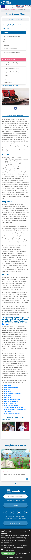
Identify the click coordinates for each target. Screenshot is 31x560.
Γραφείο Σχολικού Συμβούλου (11, 68)
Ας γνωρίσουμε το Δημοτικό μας (12, 36)
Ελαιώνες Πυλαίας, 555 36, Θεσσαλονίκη (15, 518)
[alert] (15, 544)
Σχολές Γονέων (7, 82)
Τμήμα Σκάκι (7, 395)
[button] (15, 483)
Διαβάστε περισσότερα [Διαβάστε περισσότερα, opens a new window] (6, 542)
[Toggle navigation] (29, 2)
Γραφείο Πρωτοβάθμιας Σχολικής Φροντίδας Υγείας (12, 64)
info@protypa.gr (19, 516)
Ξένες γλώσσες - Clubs (9, 59)
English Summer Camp (9, 79)
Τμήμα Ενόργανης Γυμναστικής (12, 393)
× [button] (29, 530)
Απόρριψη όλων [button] (22, 553)
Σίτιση (5, 56)
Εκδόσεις (6, 75)
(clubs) (5, 323)
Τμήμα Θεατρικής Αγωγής (11, 405)
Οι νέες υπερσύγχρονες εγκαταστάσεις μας (13, 40)
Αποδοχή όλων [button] (8, 553)
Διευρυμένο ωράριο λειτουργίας (12, 52)
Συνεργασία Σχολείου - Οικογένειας (13, 72)
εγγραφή (15, 505)
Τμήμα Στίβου (7, 385)
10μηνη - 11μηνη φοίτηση (10, 48)
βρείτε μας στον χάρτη (15, 523)
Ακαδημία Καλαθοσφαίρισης (12, 399)
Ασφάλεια (6, 45)
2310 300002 (10, 516)
